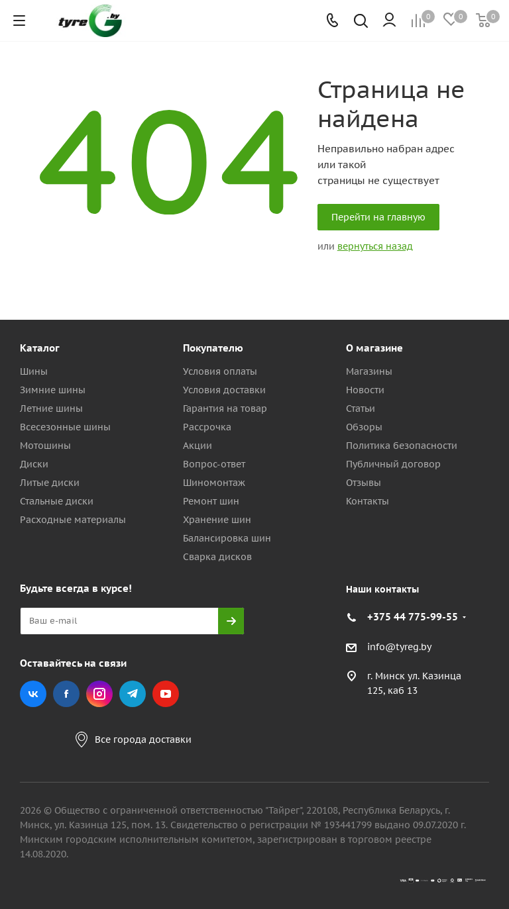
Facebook (66, 694)
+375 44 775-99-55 (412, 616)
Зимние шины (52, 390)
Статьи (360, 408)
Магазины (369, 371)
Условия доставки (224, 390)
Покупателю (213, 348)
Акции (197, 446)
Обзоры (364, 427)
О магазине (374, 348)
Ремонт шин (211, 501)
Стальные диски (56, 501)
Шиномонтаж (214, 483)
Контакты (367, 501)
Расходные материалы (73, 520)
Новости (365, 390)
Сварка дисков (217, 557)
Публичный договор (393, 464)
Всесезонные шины (65, 427)
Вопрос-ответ (214, 464)
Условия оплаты (220, 371)
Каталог (40, 348)
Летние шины (51, 408)
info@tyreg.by (399, 647)
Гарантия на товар (225, 408)
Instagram (99, 694)
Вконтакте (33, 694)
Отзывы (363, 483)
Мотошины (45, 446)
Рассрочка (207, 427)
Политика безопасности (401, 446)
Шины (34, 371)
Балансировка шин (227, 538)
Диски (34, 464)
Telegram (132, 694)
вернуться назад (375, 246)
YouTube (165, 694)
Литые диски (50, 483)
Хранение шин (217, 520)
